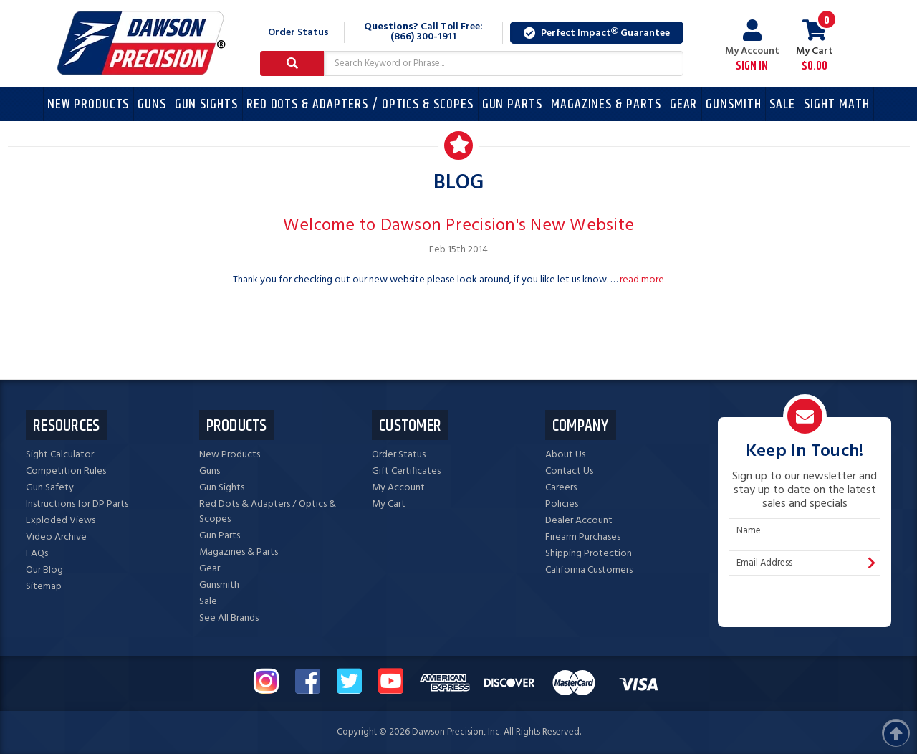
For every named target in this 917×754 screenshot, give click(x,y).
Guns (152, 104)
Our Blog (44, 570)
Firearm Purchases (582, 537)
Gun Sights (207, 104)
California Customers (589, 570)
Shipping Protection (588, 553)
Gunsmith (734, 104)
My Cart (388, 504)
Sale (782, 104)
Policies (561, 504)
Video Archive (56, 537)
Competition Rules (66, 471)
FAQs (37, 553)
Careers (561, 487)
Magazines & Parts (606, 104)
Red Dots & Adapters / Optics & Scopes (360, 104)
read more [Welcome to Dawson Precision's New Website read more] (642, 280)
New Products (88, 104)
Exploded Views (60, 520)
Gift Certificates (406, 471)
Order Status (298, 32)
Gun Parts (512, 104)
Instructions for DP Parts (77, 504)
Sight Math (837, 104)
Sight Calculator (60, 454)
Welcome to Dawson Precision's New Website (458, 225)
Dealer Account (579, 520)
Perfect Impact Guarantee (597, 33)
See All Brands (229, 618)
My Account (752, 46)
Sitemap (44, 586)
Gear (684, 104)
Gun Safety (50, 487)
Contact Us (569, 471)
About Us (565, 454)
